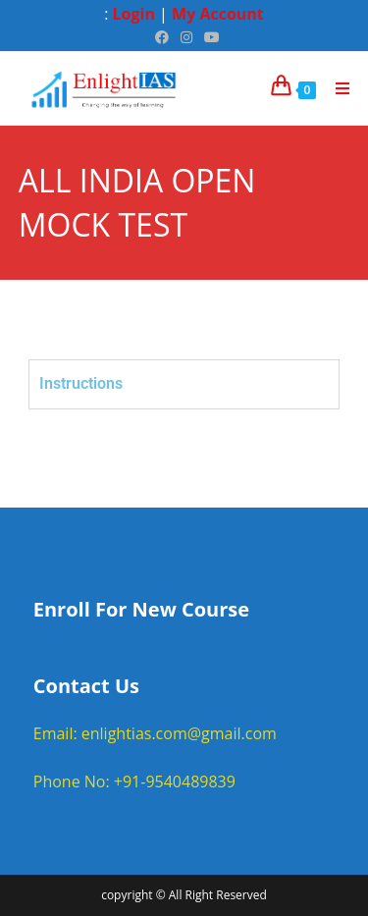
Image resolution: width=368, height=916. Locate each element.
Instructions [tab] (81, 383)
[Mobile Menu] (335, 88)
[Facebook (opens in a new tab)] (162, 37)
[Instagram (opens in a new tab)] (186, 37)
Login (134, 14)
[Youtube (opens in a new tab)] (209, 37)
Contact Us (86, 686)
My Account (218, 14)
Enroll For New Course (141, 609)
